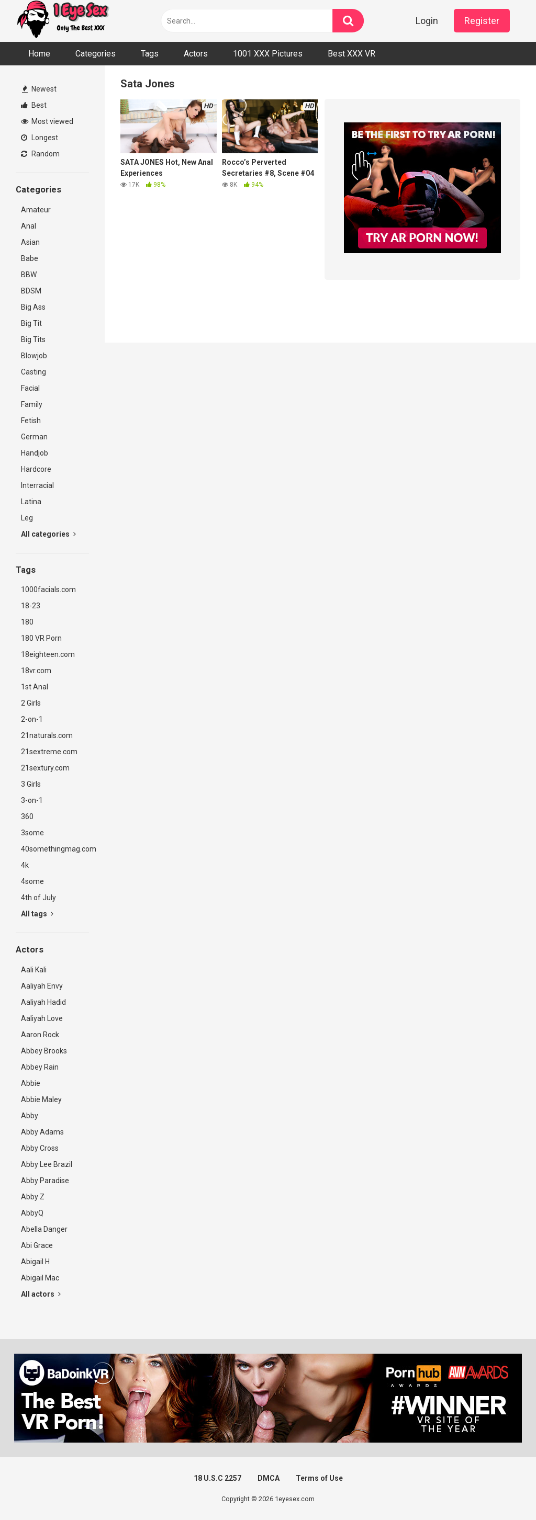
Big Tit (31, 323)
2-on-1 (32, 719)
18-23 (30, 606)
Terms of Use (319, 1478)
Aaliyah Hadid (43, 1002)
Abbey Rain (40, 1067)
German (34, 437)
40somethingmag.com (55, 849)
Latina (31, 501)
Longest (39, 137)
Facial (30, 388)
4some (32, 881)
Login (427, 20)
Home (39, 54)
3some (32, 833)
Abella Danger (44, 1229)
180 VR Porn (41, 638)
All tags (37, 914)
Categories (95, 54)
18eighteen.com (48, 654)
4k (25, 865)
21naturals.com (47, 735)
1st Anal (34, 687)
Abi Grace (37, 1245)
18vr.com (36, 670)
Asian (30, 242)
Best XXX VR (351, 54)
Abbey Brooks (44, 1051)
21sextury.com (45, 768)
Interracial (37, 485)
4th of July (38, 897)
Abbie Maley (41, 1099)
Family (31, 404)
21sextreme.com (49, 751)
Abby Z (32, 1197)
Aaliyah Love (42, 1018)
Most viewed (47, 121)
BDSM (31, 291)
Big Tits (33, 339)
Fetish (31, 420)
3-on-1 (32, 800)
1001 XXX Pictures (268, 54)
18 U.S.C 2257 (217, 1478)
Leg (27, 518)
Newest (39, 89)
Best (34, 105)
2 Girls (31, 703)
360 (27, 816)
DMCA (269, 1478)
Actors (196, 54)
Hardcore (36, 469)
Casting (33, 372)
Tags (150, 54)
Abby (29, 1115)
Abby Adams (42, 1132)
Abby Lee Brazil (46, 1164)
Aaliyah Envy (42, 986)
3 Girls (31, 784)
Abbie (30, 1083)
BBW (29, 274)
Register (481, 20)
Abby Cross (40, 1148)
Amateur (36, 210)
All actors (41, 1294)
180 (27, 622)
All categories (48, 534)
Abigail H (35, 1261)
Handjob (34, 453)
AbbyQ (32, 1213)
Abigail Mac (40, 1278)
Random (40, 154)
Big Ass (33, 307)
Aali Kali (34, 970)
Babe (29, 258)
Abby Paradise (45, 1180)
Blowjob (34, 355)
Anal (28, 226)
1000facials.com (48, 589)
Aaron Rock (40, 1034)
